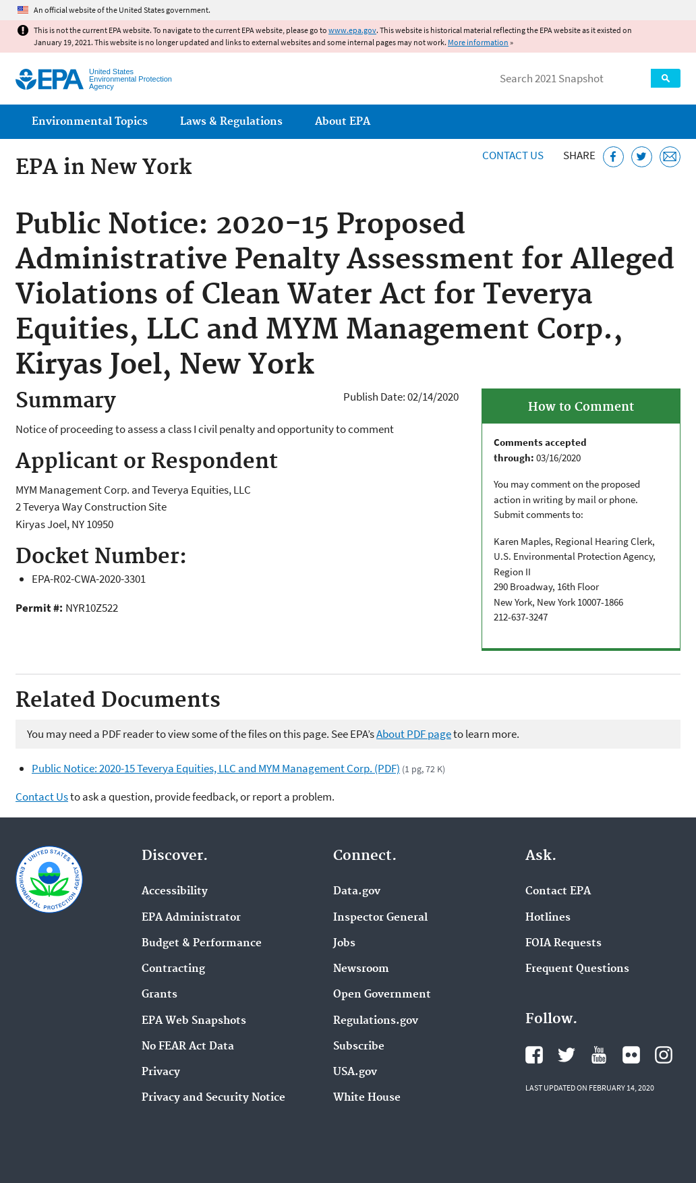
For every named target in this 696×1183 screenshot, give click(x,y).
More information (478, 42)
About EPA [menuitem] (342, 121)
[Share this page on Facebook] (613, 156)
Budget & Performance (202, 943)
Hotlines (548, 918)
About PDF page (413, 733)
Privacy (161, 1072)
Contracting (173, 969)
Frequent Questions (577, 969)
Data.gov (356, 892)
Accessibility (175, 892)
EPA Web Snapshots (194, 1021)
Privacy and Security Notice (213, 1098)
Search (665, 78)
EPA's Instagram (663, 1055)
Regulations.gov (375, 1021)
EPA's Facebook (534, 1055)
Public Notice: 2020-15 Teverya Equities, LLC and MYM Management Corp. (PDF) (216, 768)
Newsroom (361, 969)
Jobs (344, 943)
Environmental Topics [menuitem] (90, 121)
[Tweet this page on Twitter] (641, 156)
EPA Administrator (191, 918)
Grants (159, 995)
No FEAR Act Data (188, 1047)
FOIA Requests (563, 943)
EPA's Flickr (631, 1055)
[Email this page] (670, 156)
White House (367, 1098)
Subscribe (358, 1047)
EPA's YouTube (599, 1055)
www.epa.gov (352, 30)
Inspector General (380, 918)
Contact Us (513, 155)
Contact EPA (558, 892)
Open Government (382, 995)
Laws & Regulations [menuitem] (231, 121)
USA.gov (355, 1072)
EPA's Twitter (566, 1055)
